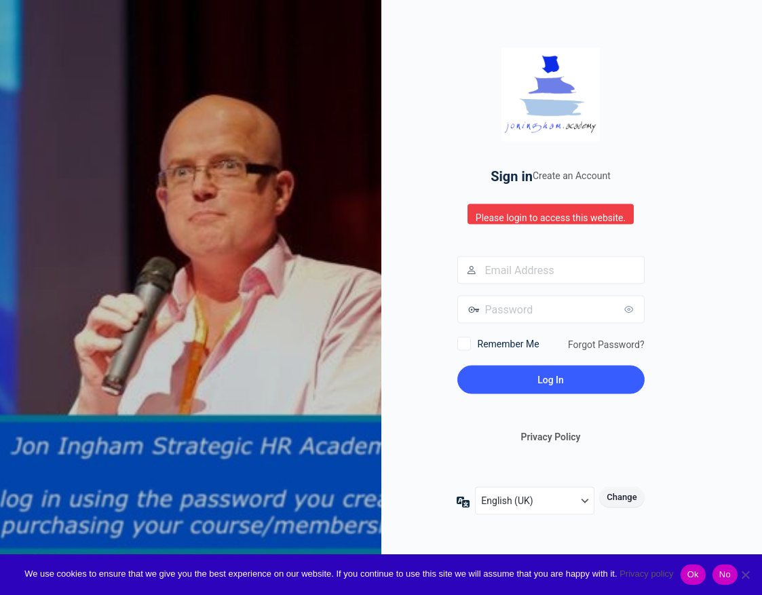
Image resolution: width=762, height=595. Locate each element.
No (725, 574)
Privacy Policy (550, 436)
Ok (693, 574)
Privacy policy (646, 574)
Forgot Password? (606, 344)
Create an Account (572, 175)
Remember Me (508, 343)
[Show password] (631, 308)
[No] (745, 574)
